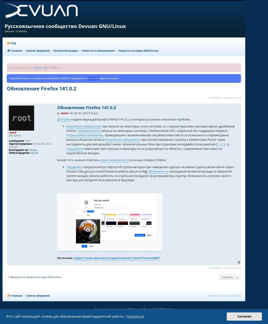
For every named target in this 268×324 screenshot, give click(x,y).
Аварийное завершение (83, 126)
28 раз (34, 152)
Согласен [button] (244, 316)
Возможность (158, 171)
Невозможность (88, 131)
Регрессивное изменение (84, 135)
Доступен (64, 119)
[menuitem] (11, 43)
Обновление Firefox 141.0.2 (41, 88)
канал (37, 67)
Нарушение (74, 149)
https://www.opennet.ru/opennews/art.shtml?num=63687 (117, 258)
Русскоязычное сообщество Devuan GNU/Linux (65, 26)
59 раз (33, 150)
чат (46, 67)
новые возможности (114, 160)
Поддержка (74, 167)
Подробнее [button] (135, 316)
